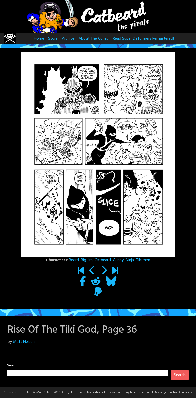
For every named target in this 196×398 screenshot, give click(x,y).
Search (12, 365)
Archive (68, 38)
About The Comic (94, 38)
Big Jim (87, 260)
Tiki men (143, 260)
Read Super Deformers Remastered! (143, 38)
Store (53, 38)
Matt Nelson (24, 342)
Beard (74, 260)
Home (39, 38)
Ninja (130, 260)
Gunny (118, 260)
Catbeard (103, 260)
